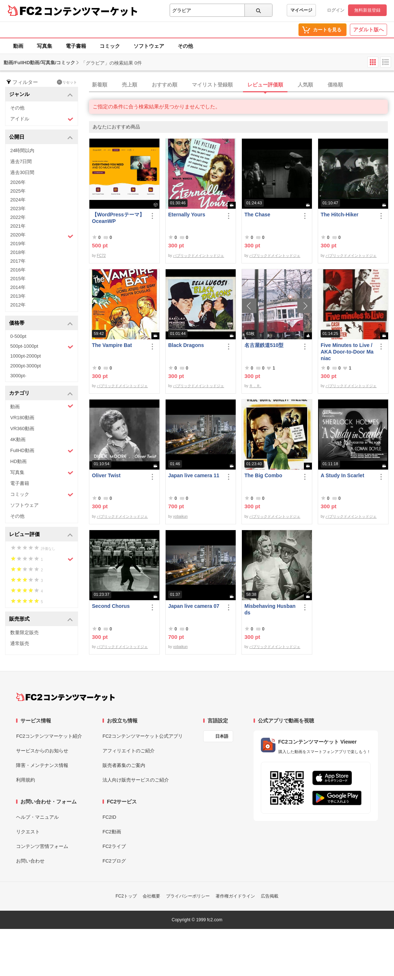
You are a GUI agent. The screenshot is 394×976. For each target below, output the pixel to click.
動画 (18, 46)
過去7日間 (21, 161)
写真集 (44, 46)
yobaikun (180, 516)
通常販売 (19, 643)
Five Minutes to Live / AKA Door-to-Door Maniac (347, 351)
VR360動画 (22, 428)
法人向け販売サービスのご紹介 (136, 780)
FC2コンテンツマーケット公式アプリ (143, 736)
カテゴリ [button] (41, 393)
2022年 (18, 217)
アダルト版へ (368, 29)
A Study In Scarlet (342, 475)
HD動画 (18, 461)
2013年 (18, 296)
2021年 (18, 226)
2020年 (41, 235)
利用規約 (25, 780)
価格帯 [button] (41, 323)
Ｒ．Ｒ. (255, 386)
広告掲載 (269, 896)
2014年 (18, 287)
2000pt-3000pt (25, 366)
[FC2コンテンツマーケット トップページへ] (65, 697)
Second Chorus (111, 606)
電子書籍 (76, 46)
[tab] (241, 85)
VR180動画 (22, 417)
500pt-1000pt (41, 346)
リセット (67, 82)
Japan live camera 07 (193, 606)
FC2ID (109, 817)
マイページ (301, 10)
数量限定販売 (24, 632)
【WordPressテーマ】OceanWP (118, 218)
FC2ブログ (114, 861)
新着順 (99, 85)
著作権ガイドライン (235, 896)
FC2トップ (126, 896)
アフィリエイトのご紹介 (129, 750)
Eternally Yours (186, 214)
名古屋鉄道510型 (263, 345)
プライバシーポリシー (188, 896)
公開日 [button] (41, 137)
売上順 (129, 85)
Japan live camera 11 (193, 475)
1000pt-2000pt (25, 356)
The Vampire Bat (112, 345)
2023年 (18, 208)
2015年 (18, 278)
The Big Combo (263, 475)
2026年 (18, 182)
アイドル (41, 119)
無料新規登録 (367, 10)
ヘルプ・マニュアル (37, 817)
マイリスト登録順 (212, 85)
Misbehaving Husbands (270, 609)
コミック (110, 46)
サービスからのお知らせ (42, 750)
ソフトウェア (149, 46)
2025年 (18, 191)
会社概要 (151, 896)
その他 (185, 46)
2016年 (18, 270)
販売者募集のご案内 (124, 765)
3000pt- (18, 375)
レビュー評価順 (265, 85)
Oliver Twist (106, 475)
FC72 (101, 256)
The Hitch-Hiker (339, 214)
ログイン (335, 10)
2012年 (18, 305)
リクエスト (28, 831)
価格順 (335, 85)
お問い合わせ (30, 861)
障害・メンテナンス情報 (42, 765)
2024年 (18, 199)
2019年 (18, 243)
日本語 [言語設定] (221, 736)
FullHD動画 (41, 451)
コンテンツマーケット (90, 11)
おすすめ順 (164, 85)
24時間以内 (22, 150)
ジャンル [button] (41, 94)
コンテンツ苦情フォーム (42, 846)
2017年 (18, 261)
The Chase (257, 214)
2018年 (18, 252)
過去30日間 (22, 172)
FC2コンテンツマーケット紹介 (49, 736)
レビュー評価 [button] (41, 534)
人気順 (305, 85)
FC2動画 (112, 831)
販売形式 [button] (41, 619)
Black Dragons (186, 345)
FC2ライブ (114, 846)
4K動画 (18, 439)
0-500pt (18, 336)
